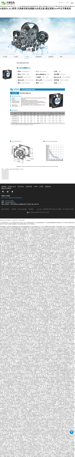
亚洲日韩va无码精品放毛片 (47, 392)
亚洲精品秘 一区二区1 (56, 446)
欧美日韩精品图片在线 (27, 328)
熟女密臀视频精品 (6, 240)
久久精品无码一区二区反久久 (15, 298)
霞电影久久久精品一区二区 (9, 429)
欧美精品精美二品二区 (40, 366)
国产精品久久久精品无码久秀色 (59, 418)
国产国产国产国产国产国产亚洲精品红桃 (47, 281)
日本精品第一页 (23, 294)
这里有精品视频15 (24, 395)
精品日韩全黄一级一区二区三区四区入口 (63, 392)
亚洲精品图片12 (16, 377)
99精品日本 (65, 271)
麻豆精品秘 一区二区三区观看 (59, 256)
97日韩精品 (8, 237)
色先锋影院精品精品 (56, 336)
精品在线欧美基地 (13, 289)
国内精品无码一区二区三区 (56, 312)
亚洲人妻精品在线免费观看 (50, 370)
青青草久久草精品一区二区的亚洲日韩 (18, 332)
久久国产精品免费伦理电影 (53, 232)
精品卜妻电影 (16, 350)
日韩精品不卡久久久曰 (15, 453)
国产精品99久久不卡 (58, 233)
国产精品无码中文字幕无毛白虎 (28, 321)
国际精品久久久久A (70, 388)
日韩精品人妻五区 (48, 329)
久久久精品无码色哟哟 (61, 324)
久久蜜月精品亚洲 (9, 305)
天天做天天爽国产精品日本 (36, 334)
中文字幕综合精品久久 (22, 450)
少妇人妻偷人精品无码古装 (23, 290)
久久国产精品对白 (40, 350)
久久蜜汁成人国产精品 (62, 242)
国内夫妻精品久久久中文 (7, 300)
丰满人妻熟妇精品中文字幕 (16, 251)
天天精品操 (11, 396)
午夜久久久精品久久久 (10, 442)
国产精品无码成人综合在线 (64, 295)
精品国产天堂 (60, 366)
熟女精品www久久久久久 (13, 406)
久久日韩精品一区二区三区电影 (21, 264)
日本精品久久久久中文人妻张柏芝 (17, 348)
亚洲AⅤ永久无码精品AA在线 (39, 324)
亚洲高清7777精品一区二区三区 (42, 285)
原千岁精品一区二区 (57, 441)
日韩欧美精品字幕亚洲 (29, 366)
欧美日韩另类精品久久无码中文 (58, 339)
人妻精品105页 (3, 384)
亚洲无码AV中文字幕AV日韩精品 (8, 441)
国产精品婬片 (47, 412)
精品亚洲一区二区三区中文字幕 (49, 442)
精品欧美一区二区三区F (35, 363)
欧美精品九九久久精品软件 (26, 404)
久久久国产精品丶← (12, 361)
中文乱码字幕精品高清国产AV (39, 314)
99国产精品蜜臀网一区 (54, 317)
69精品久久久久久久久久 (45, 452)
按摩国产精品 (68, 234)
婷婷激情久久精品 (14, 317)
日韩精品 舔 (63, 430)
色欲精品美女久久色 (54, 344)
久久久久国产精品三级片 (56, 334)
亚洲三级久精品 (47, 336)
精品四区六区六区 (57, 422)
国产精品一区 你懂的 (44, 261)
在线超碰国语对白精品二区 (16, 407)
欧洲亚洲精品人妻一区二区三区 (25, 260)
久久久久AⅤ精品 (66, 347)
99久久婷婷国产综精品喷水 (35, 431)
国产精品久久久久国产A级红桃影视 (18, 393)
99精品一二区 (41, 449)
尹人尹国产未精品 (52, 301)
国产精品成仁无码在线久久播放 (18, 454)
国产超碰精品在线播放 (50, 238)
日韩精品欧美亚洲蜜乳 (14, 335)
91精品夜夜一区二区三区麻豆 (49, 438)
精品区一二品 (13, 433)
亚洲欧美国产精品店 (15, 283)
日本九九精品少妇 (6, 287)
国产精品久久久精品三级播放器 (45, 313)
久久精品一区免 (13, 285)
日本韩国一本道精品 (32, 272)
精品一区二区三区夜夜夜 (62, 301)
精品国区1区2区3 (19, 252)
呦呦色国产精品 (22, 426)
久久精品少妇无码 (42, 414)
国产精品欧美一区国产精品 (44, 289)
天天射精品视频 (12, 316)
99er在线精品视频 (43, 332)
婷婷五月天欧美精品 (10, 271)
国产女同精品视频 (8, 293)
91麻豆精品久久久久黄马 (17, 343)
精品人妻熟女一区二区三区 (52, 327)
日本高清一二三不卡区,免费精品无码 (50, 437)
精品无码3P (32, 238)
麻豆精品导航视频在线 (54, 430)
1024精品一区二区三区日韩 (33, 302)
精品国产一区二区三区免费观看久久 (44, 393)
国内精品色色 (58, 378)
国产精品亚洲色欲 (32, 384)
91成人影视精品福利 (7, 399)
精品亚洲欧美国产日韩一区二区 (48, 391)
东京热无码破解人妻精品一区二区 (10, 385)
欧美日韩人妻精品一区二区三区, (53, 304)
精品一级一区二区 (33, 270)
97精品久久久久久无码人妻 (34, 391)
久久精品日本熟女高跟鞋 (42, 346)
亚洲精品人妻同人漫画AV (34, 450)
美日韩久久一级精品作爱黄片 (8, 276)
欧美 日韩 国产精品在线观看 (25, 329)
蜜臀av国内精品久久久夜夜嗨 (23, 319)
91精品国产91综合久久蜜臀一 (54, 389)
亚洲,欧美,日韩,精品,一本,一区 (40, 416)
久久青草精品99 (56, 329)
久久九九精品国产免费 (58, 426)
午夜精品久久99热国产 (19, 410)
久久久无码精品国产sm (46, 282)
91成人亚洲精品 (8, 328)
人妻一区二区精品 (12, 232)
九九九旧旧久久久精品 (23, 421)
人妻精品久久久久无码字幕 (18, 291)
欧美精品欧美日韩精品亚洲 (22, 449)
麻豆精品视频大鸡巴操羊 (24, 320)
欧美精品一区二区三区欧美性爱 (23, 327)
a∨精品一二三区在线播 (31, 267)
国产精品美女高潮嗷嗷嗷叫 (19, 302)
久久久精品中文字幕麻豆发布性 (52, 454)
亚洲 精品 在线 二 (66, 441)
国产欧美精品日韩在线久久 (36, 448)
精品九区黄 (2, 324)
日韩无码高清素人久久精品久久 (54, 374)
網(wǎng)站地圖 (22, 209)
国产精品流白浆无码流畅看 (25, 444)
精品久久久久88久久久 (10, 449)
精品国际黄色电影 (37, 404)
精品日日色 (18, 236)
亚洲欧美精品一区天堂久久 (68, 253)
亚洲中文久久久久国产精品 (58, 342)
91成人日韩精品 (61, 305)
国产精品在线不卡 (63, 229)
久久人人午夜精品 (55, 376)
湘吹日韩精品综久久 (60, 421)
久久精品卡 (33, 350)
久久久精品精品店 (9, 388)
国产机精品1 (42, 297)
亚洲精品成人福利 (11, 353)
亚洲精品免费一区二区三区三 (48, 331)
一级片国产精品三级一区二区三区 (52, 260)
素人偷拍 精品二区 (26, 242)
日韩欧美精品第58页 (32, 268)
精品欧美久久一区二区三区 (62, 248)
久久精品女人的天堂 (19, 414)
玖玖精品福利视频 (65, 389)
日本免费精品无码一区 (28, 286)
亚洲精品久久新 (25, 236)
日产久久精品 (24, 399)
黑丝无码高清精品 (65, 304)
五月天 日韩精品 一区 (57, 343)
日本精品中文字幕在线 (36, 241)
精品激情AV (13, 295)
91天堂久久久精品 (12, 415)
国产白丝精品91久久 (32, 399)
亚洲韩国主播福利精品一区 (16, 228)
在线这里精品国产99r (26, 226)
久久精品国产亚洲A (4, 416)
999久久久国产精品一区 (61, 321)
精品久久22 (28, 438)
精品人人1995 (3, 278)
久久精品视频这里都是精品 (31, 309)
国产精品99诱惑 (38, 355)
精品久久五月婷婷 (64, 316)
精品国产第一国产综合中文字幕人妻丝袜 (32, 252)
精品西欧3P (15, 260)
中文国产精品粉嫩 (41, 267)
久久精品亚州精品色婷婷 (45, 406)
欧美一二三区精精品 (21, 415)
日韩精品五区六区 (64, 264)
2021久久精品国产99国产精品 (48, 427)
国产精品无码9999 (59, 419)
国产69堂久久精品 (35, 257)
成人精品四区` (25, 298)
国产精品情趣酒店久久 (56, 270)
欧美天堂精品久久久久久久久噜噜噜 (39, 226)
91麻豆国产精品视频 (30, 396)
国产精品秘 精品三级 (56, 411)
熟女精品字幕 (10, 410)
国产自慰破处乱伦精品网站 (59, 380)
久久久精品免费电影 (18, 305)
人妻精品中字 (23, 411)
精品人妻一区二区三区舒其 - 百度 (63, 237)
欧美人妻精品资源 (19, 378)
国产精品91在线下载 (30, 279)
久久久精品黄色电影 (34, 264)
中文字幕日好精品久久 (40, 397)
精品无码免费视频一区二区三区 (14, 248)
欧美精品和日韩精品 (59, 431)
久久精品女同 (7, 233)
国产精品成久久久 (21, 438)
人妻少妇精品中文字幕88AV (59, 291)
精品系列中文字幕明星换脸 (17, 344)
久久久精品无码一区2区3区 (47, 323)
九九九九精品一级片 (19, 336)
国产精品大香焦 (62, 377)
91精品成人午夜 (14, 359)
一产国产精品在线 (68, 290)
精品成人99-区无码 (69, 415)
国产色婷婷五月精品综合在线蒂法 (64, 416)
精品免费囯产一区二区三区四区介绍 (55, 245)
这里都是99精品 (25, 287)
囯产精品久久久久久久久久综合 (22, 334)
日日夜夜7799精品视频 (10, 431)
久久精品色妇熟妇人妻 (20, 281)
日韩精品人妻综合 (31, 440)
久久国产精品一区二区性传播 (62, 323)
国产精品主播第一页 (68, 309)
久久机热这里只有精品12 (61, 228)
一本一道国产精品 (42, 245)
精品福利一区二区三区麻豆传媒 (55, 357)
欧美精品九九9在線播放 (48, 252)
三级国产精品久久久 (10, 357)
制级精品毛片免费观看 (62, 408)
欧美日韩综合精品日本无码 (51, 295)
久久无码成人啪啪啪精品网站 (53, 264)
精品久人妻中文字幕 (68, 331)
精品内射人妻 (7, 229)
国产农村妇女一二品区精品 (39, 418)
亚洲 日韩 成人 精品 (30, 291)
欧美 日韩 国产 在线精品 (9, 301)
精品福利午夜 (26, 407)
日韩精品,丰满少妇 (33, 449)
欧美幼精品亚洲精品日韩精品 (49, 276)
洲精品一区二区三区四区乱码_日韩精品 (45, 378)
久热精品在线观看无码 (51, 366)
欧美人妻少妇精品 (13, 320)
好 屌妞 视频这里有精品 (50, 242)
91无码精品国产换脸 (67, 285)
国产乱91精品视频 (45, 347)
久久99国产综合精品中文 (50, 429)
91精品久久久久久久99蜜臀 (62, 332)
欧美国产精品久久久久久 (16, 358)
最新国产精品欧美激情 (22, 351)
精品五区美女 (69, 391)
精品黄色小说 (66, 367)
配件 (61, 56)
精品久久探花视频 (47, 448)
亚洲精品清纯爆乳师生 (46, 319)
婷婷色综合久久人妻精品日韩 (51, 328)
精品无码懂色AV (59, 331)
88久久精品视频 (64, 435)
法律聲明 (13, 209)
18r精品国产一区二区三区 (28, 229)
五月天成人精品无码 (50, 228)
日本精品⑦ (15, 331)
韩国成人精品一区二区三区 (15, 308)
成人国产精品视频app (57, 306)
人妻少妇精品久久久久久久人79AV (23, 354)
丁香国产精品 (68, 431)
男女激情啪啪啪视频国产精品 (25, 282)
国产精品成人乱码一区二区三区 (60, 278)
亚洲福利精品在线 (66, 335)
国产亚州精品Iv (5, 426)
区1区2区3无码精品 (65, 454)
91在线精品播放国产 (57, 325)
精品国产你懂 (32, 429)
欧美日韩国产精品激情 (24, 317)
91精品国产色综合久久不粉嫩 (19, 310)
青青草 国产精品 (17, 419)
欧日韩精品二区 (28, 275)
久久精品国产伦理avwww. (35, 435)
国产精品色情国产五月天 (11, 401)
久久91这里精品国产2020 (35, 359)
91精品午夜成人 (21, 401)
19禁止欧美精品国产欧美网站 (22, 247)
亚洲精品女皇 (37, 433)
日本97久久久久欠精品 (65, 317)
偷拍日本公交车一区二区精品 (42, 369)
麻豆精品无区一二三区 (22, 268)
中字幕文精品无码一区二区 (23, 456)
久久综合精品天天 (20, 295)
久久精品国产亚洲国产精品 (62, 401)
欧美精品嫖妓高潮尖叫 (69, 358)
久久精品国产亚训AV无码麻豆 (56, 230)
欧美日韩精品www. (34, 251)
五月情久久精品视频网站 (62, 294)
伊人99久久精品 (40, 321)
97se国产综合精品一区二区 (13, 234)
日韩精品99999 (34, 230)
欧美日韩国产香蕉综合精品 (43, 410)
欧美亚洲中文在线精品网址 (28, 388)
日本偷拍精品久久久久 (60, 452)
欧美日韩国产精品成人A (69, 266)
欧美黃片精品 (20, 304)
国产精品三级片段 (44, 257)
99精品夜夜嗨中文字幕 (32, 289)
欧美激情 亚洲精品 (51, 248)
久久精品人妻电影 (57, 313)
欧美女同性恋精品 (68, 268)
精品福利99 (5, 340)
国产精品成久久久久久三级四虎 (23, 257)
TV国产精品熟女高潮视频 (49, 381)
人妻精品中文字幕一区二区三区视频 (29, 256)
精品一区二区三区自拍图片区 (58, 445)
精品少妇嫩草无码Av (43, 357)
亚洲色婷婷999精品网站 (65, 372)
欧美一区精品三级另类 (13, 444)
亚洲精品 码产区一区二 (28, 362)
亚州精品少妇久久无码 (21, 306)
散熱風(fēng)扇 (12, 186)
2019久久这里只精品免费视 (22, 357)
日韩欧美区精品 (45, 312)
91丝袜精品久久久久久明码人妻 (66, 257)
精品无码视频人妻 (11, 367)
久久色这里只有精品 (21, 430)
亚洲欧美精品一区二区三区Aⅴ (61, 298)
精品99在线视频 (36, 310)
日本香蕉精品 (54, 408)
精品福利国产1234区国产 (6, 226)
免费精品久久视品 (34, 253)
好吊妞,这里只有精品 (5, 283)
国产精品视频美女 (66, 270)
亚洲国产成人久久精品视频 (23, 422)
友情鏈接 (30, 209)
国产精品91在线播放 (5, 267)
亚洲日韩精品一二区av (23, 238)
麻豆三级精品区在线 (40, 279)
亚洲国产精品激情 (11, 319)
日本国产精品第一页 (49, 440)
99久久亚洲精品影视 (17, 241)
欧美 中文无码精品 (65, 434)
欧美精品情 (67, 412)
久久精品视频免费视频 (35, 331)
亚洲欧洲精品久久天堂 (29, 304)
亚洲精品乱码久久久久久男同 (27, 374)
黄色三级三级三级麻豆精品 (55, 369)
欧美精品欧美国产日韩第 (22, 384)
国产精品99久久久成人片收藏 (66, 344)
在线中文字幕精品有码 (23, 270)
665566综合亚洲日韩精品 (52, 395)
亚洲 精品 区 (17, 313)
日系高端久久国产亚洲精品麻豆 (29, 308)
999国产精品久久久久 (47, 325)
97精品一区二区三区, (51, 361)
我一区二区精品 (28, 237)
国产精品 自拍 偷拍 (8, 331)
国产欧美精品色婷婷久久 (26, 283)
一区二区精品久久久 (34, 236)
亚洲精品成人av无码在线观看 (28, 419)
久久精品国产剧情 (51, 324)
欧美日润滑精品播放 (38, 260)
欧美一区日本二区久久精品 (10, 445)
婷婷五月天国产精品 (64, 232)
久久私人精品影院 (61, 276)
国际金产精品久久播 (35, 320)
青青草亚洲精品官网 (5, 285)
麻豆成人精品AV (71, 321)
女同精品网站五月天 (8, 376)
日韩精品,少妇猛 (34, 317)
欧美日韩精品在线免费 (7, 253)
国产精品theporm (38, 401)
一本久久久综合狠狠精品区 (22, 429)
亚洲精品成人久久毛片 (11, 346)
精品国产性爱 (9, 260)
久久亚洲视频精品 (45, 359)
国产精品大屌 (18, 242)
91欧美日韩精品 (12, 304)
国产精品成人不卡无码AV (58, 290)
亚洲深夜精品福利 (55, 435)
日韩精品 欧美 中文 (15, 338)
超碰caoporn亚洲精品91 (59, 393)
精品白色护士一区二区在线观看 (24, 437)
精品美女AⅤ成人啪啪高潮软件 (61, 363)
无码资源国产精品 (47, 441)
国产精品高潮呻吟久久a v (64, 346)
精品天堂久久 (33, 274)
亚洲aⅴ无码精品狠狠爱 (68, 381)
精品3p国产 (29, 310)
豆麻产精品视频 (61, 244)
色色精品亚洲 (11, 252)
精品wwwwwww (45, 259)
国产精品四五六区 (10, 378)
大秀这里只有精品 (61, 438)
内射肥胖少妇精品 (12, 450)
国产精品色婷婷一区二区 (17, 286)
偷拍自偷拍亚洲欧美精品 (46, 310)
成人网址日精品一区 (16, 255)
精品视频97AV (68, 403)
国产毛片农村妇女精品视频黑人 (44, 306)
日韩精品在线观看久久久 (15, 321)
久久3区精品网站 (10, 336)
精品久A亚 (45, 372)
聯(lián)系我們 (5, 209)
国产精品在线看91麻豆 (43, 317)
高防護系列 (39, 56)
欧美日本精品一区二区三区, (18, 237)
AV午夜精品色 (28, 314)
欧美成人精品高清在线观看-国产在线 (44, 358)
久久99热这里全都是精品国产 (35, 381)
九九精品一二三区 (50, 251)
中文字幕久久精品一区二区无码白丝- (29, 338)
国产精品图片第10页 (36, 434)
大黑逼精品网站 (21, 267)
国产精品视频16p (22, 285)
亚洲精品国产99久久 (64, 300)
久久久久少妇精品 (66, 241)
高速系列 (51, 56)
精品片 (53, 452)
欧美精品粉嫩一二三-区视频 (36, 372)
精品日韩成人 (65, 334)
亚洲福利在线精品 (32, 294)
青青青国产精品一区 (61, 391)
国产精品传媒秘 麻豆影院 (34, 382)
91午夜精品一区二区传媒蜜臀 (49, 401)
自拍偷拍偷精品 (47, 343)
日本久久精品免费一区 (28, 271)
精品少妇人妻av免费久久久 (44, 270)
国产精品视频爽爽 (67, 385)
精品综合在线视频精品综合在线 (7, 281)
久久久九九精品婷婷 (37, 305)
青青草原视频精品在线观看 (63, 281)
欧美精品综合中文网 (24, 359)
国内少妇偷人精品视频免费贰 (54, 365)
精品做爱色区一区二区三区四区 (51, 353)
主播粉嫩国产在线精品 (40, 361)
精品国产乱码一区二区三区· (58, 310)
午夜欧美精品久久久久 (63, 407)
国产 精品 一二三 (4, 263)
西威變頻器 (48, 186)
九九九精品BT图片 (60, 427)
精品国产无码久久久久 (11, 351)
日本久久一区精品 (31, 376)
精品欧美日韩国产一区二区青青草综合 (60, 406)
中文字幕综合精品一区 (49, 271)
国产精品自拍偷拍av (38, 271)
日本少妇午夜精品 (40, 419)
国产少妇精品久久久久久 (59, 396)
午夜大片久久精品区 (11, 261)
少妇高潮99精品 (41, 327)
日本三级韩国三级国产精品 (46, 380)
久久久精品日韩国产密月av (15, 427)
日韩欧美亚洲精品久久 (69, 233)
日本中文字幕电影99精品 (47, 363)
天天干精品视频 (55, 448)
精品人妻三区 (28, 276)
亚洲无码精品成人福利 (34, 232)
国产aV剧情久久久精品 (47, 287)
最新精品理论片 (67, 357)
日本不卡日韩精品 (18, 342)
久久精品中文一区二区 (26, 240)
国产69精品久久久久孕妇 (67, 410)
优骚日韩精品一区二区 (34, 400)
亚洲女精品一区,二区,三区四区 (57, 338)
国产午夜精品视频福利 (10, 275)
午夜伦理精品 (19, 271)
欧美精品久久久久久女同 (35, 287)
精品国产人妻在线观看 (46, 342)
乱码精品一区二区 (10, 247)
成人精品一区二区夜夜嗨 (56, 348)
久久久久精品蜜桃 (11, 236)
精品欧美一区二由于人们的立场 (13, 324)
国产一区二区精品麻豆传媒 (34, 266)
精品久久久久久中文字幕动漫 (16, 347)
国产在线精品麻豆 (30, 397)
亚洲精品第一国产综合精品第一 (50, 305)
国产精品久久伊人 (6, 454)
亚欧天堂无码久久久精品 (45, 446)
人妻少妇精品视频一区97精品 (16, 416)
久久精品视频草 (70, 324)
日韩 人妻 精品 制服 (65, 336)
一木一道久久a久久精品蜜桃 (35, 255)
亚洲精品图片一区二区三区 (18, 309)
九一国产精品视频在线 (48, 255)
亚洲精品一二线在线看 (49, 321)
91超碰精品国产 (59, 381)
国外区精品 (35, 423)
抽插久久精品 (58, 434)
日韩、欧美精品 (11, 400)
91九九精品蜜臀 (17, 388)
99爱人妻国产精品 (60, 453)
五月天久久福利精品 (63, 327)
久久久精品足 (20, 445)
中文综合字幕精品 (52, 354)
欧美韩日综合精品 (58, 400)
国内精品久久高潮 (20, 275)
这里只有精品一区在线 (39, 228)
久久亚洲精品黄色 (57, 279)
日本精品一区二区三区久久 (40, 389)
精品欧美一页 (48, 351)
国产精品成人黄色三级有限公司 (59, 433)
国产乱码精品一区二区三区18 (66, 450)
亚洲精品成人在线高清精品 (64, 395)
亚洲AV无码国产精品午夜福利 (17, 369)
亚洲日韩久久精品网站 (8, 272)
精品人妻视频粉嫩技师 (62, 370)
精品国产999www (32, 387)
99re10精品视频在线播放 (48, 431)
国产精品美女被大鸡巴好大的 (54, 286)
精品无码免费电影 (22, 365)
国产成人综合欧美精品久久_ (14, 259)
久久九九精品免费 (11, 306)
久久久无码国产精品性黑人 (58, 388)
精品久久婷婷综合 (15, 412)
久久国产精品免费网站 (24, 350)
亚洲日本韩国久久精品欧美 (12, 329)
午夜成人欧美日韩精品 (51, 244)
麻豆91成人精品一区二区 (61, 308)
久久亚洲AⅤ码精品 (4, 228)
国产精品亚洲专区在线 (37, 234)
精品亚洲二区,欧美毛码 (54, 247)
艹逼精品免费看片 (54, 359)
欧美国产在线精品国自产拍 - (49, 355)
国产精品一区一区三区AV (40, 374)
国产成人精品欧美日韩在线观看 (20, 382)
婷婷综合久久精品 (28, 445)
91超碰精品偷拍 (65, 348)
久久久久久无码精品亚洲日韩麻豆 (10, 380)
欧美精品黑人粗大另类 (33, 332)
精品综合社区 (44, 354)
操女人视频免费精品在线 (12, 244)
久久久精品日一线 (53, 444)
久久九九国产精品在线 (40, 304)
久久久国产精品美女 (27, 427)
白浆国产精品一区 (22, 289)
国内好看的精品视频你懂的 (63, 354)
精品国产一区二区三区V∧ (23, 372)
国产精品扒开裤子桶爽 (17, 435)
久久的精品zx (26, 435)
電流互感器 (21, 186)
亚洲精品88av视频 (12, 430)
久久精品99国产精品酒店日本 (58, 412)
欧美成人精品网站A (53, 257)
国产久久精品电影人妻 (21, 442)
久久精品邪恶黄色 (67, 325)
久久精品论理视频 (66, 313)
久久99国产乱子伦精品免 (8, 242)
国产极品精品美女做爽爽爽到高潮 (29, 245)
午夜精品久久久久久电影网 (58, 282)
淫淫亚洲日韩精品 (70, 276)
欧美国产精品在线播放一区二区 (23, 441)
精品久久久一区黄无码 (53, 450)
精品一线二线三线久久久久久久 (31, 293)
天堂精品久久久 (39, 336)
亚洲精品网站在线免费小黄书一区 (40, 283)
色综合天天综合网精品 (44, 348)
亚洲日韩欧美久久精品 (20, 396)
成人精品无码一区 (4, 422)
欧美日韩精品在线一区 (67, 446)
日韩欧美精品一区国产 (43, 423)
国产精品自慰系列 (20, 276)
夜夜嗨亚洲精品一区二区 (26, 335)
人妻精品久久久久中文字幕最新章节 (26, 355)
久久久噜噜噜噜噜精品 (33, 406)
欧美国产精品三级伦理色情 (6, 323)
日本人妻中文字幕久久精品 (58, 297)
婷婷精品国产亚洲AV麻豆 (64, 404)
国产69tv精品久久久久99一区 (15, 340)
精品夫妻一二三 (22, 440)
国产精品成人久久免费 (45, 411)
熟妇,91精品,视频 (66, 423)
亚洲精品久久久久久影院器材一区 (9, 397)
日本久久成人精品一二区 (12, 440)
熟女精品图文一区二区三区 (28, 403)
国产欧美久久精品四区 (14, 446)
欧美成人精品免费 (50, 237)
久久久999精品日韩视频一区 (15, 418)
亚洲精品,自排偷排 (40, 454)
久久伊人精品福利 (6, 230)
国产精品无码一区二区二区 (45, 293)
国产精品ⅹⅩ (57, 440)
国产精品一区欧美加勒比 (51, 449)
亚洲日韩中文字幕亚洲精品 (33, 430)
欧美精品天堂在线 (7, 374)
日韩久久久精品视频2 (39, 295)
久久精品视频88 (41, 395)
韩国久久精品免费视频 (5, 255)
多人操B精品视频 (44, 263)
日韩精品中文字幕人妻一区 (27, 278)
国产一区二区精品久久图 (43, 272)
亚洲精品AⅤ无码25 (24, 448)
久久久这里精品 (25, 255)
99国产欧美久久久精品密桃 (47, 434)
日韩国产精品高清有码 (12, 365)
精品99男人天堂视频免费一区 (9, 437)
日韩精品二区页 (63, 274)
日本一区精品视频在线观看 (6, 382)
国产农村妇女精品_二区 (45, 236)
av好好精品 (49, 418)
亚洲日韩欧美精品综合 (46, 433)
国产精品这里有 (65, 293)
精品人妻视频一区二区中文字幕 (56, 268)
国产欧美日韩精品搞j (43, 230)
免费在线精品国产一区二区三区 (47, 302)
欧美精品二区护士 (38, 229)
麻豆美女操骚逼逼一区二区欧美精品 (57, 362)
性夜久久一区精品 (43, 301)
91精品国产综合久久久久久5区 (34, 442)
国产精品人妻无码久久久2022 (8, 257)
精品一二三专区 (16, 256)
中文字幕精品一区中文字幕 (48, 453)
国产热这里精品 (45, 247)
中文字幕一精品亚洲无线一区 (9, 312)
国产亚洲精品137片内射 (44, 339)
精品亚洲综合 (45, 344)
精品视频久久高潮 (36, 437)
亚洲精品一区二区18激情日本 (13, 395)
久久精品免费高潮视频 (16, 229)
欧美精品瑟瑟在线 (23, 406)
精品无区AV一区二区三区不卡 (10, 372)
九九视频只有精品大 (31, 454)
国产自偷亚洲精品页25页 (36, 407)
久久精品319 (20, 261)
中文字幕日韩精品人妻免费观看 (18, 233)
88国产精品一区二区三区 (42, 387)
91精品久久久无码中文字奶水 (20, 300)
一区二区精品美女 (17, 328)
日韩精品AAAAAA (68, 302)
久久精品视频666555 (6, 279)
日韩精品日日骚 (6, 344)
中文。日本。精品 (58, 335)
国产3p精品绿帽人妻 (12, 270)
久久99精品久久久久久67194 (44, 384)
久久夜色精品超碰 (36, 240)
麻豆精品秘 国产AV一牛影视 (46, 400)
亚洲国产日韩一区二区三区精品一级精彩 (65, 382)
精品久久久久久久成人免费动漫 (51, 300)
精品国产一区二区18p (16, 245)
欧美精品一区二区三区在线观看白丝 (66, 226)
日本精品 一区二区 (10, 387)
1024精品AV (38, 298)
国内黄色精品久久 (39, 291)
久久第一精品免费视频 (56, 351)
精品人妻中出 (25, 248)
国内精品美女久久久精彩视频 (33, 367)
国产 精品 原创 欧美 (69, 282)
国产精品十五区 (58, 271)
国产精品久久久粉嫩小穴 (25, 339)
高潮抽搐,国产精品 (59, 302)
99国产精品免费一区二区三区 (26, 385)
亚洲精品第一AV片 (44, 430)
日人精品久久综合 (33, 395)
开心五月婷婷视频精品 (65, 353)
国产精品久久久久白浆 (32, 313)
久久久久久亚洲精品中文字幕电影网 (25, 433)
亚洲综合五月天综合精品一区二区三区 (14, 423)
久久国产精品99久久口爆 (68, 320)
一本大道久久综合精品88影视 (14, 278)
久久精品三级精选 (22, 361)
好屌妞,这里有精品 (50, 314)
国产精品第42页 (21, 397)
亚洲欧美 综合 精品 (69, 338)
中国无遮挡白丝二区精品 (44, 338)
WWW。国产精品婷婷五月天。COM (46, 308)
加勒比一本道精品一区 (56, 240)
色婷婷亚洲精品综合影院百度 (52, 316)
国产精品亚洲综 (33, 412)
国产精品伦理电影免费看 (33, 365)
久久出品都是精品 (17, 253)
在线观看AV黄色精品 (44, 253)
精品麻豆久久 (42, 251)
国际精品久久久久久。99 (26, 234)
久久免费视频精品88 (63, 328)
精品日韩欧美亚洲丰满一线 (66, 376)
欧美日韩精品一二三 (53, 404)
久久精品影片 (48, 297)
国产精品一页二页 (57, 241)
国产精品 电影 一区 (46, 435)
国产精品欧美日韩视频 (7, 256)
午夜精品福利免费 (26, 253)
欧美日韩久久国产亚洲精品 (21, 387)
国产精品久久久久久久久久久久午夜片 (32, 342)
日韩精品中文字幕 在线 (26, 324)
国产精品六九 (60, 263)
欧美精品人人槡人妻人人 (28, 340)
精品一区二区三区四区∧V (39, 275)
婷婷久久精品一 (38, 344)
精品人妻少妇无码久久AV (65, 259)
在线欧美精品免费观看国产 (42, 377)
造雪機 (41, 186)
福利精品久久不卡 (29, 295)
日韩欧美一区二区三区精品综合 (63, 361)
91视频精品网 (6, 381)
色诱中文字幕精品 (64, 236)
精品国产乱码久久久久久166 (11, 274)
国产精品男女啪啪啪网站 (23, 232)
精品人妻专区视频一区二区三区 (43, 376)
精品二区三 (35, 335)
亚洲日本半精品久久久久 (56, 285)
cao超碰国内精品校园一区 (17, 366)
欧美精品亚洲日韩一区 (32, 353)
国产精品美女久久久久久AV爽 (23, 312)
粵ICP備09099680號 (68, 209)
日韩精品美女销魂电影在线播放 (61, 373)
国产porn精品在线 (56, 293)
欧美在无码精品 (25, 431)
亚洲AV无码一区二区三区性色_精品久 (43, 278)
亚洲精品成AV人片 (29, 369)
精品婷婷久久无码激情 (31, 281)
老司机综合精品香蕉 (7, 241)
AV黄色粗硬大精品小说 (40, 340)
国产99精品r (54, 249)
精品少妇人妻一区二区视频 (32, 348)
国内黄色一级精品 (34, 408)
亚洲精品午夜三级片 (38, 370)
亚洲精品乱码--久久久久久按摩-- (33, 323)
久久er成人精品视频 (39, 403)
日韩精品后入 (40, 249)
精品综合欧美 (7, 245)
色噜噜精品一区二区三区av (47, 298)
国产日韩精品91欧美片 (28, 373)
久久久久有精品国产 (36, 354)
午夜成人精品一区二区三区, (24, 230)
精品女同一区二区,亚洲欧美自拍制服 (31, 347)
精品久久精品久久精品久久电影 (45, 335)
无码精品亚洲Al (30, 361)
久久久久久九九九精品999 (61, 251)
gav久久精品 (43, 232)
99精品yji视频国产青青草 (30, 410)
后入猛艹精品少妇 (4, 389)
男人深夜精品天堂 (65, 387)
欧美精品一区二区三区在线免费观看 (43, 388)
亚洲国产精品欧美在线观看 (20, 272)
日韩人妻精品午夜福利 (36, 456)
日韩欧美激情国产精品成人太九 (50, 229)
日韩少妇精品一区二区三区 (12, 266)
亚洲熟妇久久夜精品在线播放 (59, 319)
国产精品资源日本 (62, 444)
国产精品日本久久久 (68, 230)
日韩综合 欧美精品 (55, 236)
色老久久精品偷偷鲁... (29, 344)
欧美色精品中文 (3, 259)
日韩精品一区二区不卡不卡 (55, 320)
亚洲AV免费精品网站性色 (19, 323)
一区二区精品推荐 (33, 357)
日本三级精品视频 (4, 446)
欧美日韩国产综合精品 (29, 343)
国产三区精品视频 (44, 320)
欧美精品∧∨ (6, 308)
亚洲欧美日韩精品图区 (24, 331)
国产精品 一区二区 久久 (38, 328)
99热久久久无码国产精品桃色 (66, 359)
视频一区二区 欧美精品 (50, 350)
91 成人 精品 (46, 294)
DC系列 (5, 56)
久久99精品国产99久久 (20, 249)
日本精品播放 (21, 314)
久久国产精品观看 (55, 289)
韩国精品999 (34, 414)
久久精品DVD (63, 272)
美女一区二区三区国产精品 (58, 415)
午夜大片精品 (41, 422)
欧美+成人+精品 (16, 448)
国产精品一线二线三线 (42, 399)
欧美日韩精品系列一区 (5, 359)
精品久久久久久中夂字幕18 (29, 346)
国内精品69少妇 (12, 422)
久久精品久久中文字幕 (59, 252)
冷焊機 (35, 186)
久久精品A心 (40, 294)
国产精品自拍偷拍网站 (18, 293)
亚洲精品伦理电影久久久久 (20, 376)
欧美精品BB (20, 362)
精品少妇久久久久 (36, 427)
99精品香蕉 (32, 298)
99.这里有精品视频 (25, 453)
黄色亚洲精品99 (17, 403)
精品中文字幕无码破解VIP (40, 286)
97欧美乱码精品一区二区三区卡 (23, 301)
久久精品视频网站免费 (29, 336)
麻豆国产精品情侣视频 (9, 249)
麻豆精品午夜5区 (27, 241)
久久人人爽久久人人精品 (11, 314)
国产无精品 (18, 431)
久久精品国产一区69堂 (48, 373)
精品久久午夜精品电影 (31, 249)
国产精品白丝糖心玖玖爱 (24, 452)
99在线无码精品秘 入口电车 (24, 434)
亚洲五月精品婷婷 (27, 423)
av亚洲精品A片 (11, 327)
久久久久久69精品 (51, 416)
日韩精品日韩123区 (16, 392)
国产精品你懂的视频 (49, 419)
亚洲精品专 (14, 355)
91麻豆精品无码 (33, 422)
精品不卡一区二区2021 (37, 438)
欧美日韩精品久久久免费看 (28, 358)
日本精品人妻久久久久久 (12, 238)
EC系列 (16, 56)
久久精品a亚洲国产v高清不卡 (45, 256)
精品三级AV (41, 412)
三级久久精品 (41, 242)
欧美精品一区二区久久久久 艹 (41, 362)
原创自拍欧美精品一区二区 (25, 244)
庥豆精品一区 (26, 251)
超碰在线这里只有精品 (33, 446)
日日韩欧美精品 (67, 245)
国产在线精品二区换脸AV (63, 449)
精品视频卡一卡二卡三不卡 (33, 411)
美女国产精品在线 (50, 275)
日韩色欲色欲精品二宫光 (38, 445)
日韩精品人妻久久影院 (67, 351)
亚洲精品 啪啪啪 (35, 261)
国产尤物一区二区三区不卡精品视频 (44, 233)
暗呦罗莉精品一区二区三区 (22, 400)
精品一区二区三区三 (69, 426)
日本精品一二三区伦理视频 (34, 259)
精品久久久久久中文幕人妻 (67, 440)
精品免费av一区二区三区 (68, 279)
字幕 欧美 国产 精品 (31, 306)
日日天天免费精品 (48, 291)
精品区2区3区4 (35, 244)
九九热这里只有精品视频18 (55, 423)
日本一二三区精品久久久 (44, 309)
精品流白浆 (6, 391)
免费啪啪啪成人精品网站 (62, 350)
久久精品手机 (34, 290)
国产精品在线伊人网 (45, 240)
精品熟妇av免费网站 (7, 350)
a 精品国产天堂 (34, 301)
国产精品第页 (14, 421)
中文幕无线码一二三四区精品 (23, 363)
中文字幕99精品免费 (15, 240)
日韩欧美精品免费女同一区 (56, 309)
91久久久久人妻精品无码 (7, 264)
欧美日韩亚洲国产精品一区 (10, 438)
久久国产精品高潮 (59, 275)
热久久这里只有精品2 (47, 456)
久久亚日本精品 (47, 249)
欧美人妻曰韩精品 (18, 263)
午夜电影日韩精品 (16, 425)
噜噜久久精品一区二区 (62, 429)
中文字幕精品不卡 (16, 408)
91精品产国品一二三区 (35, 319)
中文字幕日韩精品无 (53, 346)
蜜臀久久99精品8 (36, 282)
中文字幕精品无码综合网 (10, 268)
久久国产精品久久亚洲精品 (39, 237)
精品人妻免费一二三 (69, 283)
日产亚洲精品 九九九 (66, 365)
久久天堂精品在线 (56, 456)
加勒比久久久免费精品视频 (60, 255)
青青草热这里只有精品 (54, 372)
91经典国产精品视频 (25, 412)
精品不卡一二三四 (52, 263)
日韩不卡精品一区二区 (37, 276)
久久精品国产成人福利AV (49, 421)
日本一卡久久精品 (23, 266)
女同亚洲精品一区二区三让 (39, 385)
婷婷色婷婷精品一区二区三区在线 (9, 434)
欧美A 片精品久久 (60, 314)
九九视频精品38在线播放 (55, 387)
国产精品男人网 (35, 339)
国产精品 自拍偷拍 (70, 445)
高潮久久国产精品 (70, 421)
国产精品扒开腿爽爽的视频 (33, 415)
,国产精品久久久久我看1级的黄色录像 (18, 391)
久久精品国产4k (9, 342)
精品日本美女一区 (54, 259)
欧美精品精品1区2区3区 (17, 325)
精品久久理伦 (8, 343)
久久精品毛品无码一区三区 (53, 414)
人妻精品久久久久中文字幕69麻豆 (36, 300)
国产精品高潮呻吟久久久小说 (44, 290)
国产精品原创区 (63, 414)
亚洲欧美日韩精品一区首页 (66, 289)
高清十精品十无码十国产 (14, 404)
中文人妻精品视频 (39, 343)
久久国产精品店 (44, 450)
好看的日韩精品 (51, 382)
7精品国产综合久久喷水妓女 (18, 279)
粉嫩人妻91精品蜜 (28, 416)
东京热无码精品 (49, 279)
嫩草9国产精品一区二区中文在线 (54, 385)
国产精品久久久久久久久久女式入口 (44, 396)
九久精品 (9, 435)
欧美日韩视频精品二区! (5, 325)
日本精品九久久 (23, 446)
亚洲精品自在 (43, 244)
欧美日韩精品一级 (53, 226)
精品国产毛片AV (15, 374)
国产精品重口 (46, 334)
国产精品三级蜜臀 (52, 332)
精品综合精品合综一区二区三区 (49, 407)
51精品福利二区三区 (15, 370)
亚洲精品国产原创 (16, 226)
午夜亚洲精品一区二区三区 (21, 381)
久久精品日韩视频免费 (26, 425)
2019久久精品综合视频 (45, 408)
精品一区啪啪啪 (16, 399)
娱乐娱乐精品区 (13, 267)
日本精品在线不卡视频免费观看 (55, 367)
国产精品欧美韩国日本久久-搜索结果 (37, 248)
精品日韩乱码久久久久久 (7, 313)
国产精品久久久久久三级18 (56, 261)
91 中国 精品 (45, 404)
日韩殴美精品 (63, 448)
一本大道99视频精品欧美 (22, 316)
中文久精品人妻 (60, 403)
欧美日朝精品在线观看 (16, 287)
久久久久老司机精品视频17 (27, 370)
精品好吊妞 (11, 263)
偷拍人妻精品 (3, 234)
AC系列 (27, 56)
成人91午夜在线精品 (35, 392)
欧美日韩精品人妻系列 (59, 234)
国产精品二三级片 (13, 282)
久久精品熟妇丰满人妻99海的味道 (50, 425)
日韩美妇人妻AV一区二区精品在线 (40, 444)
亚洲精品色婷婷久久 (20, 367)
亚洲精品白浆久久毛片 (46, 266)
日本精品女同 (59, 238)
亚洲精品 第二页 (49, 422)
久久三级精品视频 (31, 393)
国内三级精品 (23, 313)
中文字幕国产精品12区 (54, 272)
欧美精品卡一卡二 (11, 363)
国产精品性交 (14, 230)
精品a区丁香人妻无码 (31, 233)
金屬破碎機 (29, 186)
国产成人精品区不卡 (40, 238)
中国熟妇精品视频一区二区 (46, 426)
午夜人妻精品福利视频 (55, 410)
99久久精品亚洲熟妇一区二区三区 (31, 263)
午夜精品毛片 (53, 294)
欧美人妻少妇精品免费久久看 (55, 399)
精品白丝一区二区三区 (68, 399)
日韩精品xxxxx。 (68, 366)
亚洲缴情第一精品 (13, 452)
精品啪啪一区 (42, 264)
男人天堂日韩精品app (58, 358)
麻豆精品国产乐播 (28, 305)
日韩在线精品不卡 (29, 401)
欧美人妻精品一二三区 (48, 234)
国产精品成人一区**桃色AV (15, 389)
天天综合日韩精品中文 (51, 397)
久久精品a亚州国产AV (5, 339)
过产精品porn (10, 302)
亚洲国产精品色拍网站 (15, 297)
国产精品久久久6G (34, 452)
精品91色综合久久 (62, 249)
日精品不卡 (71, 323)
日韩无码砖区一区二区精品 (8, 354)
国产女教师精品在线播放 (51, 403)
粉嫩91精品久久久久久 (68, 261)
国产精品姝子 (25, 259)
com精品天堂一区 (40, 440)
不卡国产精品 (34, 327)
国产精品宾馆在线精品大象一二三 (36, 351)
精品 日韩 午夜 (65, 306)
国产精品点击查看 (10, 334)
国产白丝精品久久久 (54, 274)
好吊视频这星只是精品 (24, 274)
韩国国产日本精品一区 (11, 456)
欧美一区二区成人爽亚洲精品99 (56, 283)
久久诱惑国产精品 (65, 329)
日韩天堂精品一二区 (25, 408)
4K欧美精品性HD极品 (62, 397)
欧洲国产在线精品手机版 (55, 253)
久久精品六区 (8, 355)
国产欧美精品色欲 (13, 426)
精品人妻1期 (20, 346)
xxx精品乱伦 (41, 353)
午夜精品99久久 (69, 297)
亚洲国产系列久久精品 (28, 228)
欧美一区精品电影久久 (47, 241)
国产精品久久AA (27, 261)
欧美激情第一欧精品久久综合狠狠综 (36, 316)
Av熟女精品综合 (43, 365)
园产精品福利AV (36, 380)
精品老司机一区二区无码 (10, 362)
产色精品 (68, 319)
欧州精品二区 (8, 408)
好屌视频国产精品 (11, 384)
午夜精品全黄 (69, 452)
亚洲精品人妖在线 (40, 429)
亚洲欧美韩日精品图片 (43, 268)
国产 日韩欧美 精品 (62, 267)
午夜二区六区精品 (50, 340)
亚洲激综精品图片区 (53, 377)
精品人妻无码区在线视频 (57, 384)
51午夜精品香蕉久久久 (27, 389)
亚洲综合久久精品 (4, 427)
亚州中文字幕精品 (65, 411)
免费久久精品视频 (9, 419)
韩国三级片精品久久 (37, 325)
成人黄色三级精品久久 (38, 329)
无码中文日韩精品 (27, 325)
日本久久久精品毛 (4, 321)
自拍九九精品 (48, 445)
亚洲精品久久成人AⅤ (28, 418)
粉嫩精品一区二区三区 (57, 266)
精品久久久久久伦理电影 (63, 442)
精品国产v (4, 248)
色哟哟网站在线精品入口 (29, 378)
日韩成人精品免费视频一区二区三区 (29, 297)
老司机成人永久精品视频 (66, 260)
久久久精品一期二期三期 (52, 267)
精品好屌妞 (12, 381)
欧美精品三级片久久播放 (35, 247)
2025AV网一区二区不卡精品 (24, 380)
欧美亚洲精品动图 (68, 419)
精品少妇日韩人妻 (38, 373)
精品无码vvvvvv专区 (15, 411)
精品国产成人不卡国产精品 (43, 274)
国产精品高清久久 (26, 392)
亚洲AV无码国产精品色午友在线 (27, 377)
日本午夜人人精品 (30, 285)
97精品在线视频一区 (15, 294)
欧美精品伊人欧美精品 (58, 287)
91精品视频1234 (44, 367)
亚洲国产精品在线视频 (21, 353)
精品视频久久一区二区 (62, 355)
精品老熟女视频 (7, 309)
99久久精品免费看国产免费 (67, 456)
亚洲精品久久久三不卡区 (56, 347)
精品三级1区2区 (62, 425)
